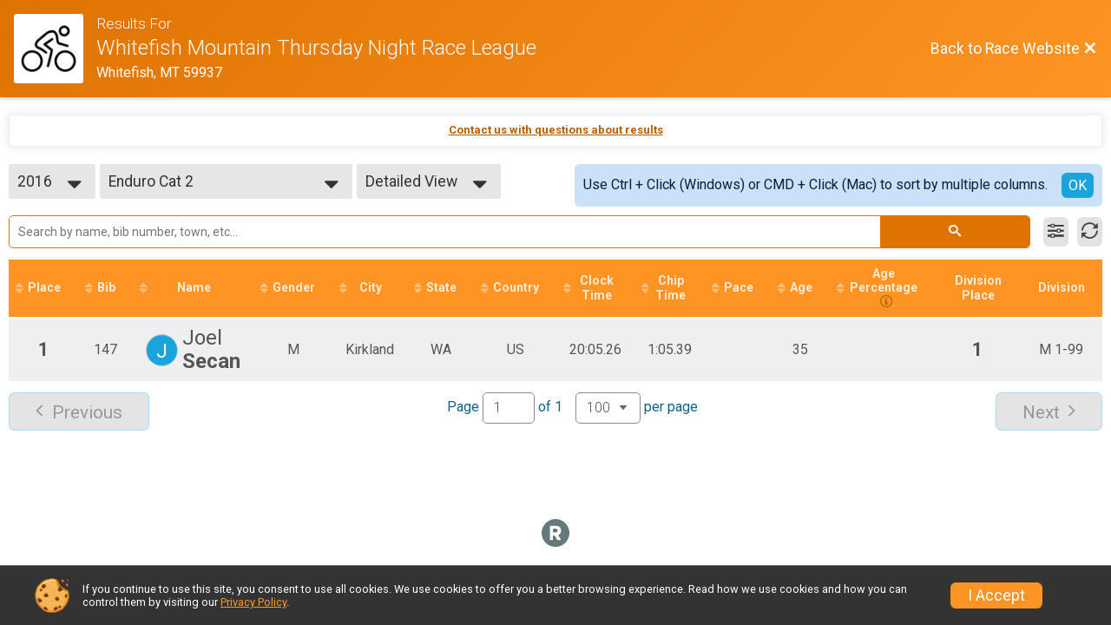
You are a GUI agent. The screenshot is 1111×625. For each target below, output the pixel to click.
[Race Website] (55, 48)
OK (1077, 185)
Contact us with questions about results (556, 129)
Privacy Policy (253, 602)
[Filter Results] (1055, 232)
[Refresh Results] (1089, 232)
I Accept (996, 595)
